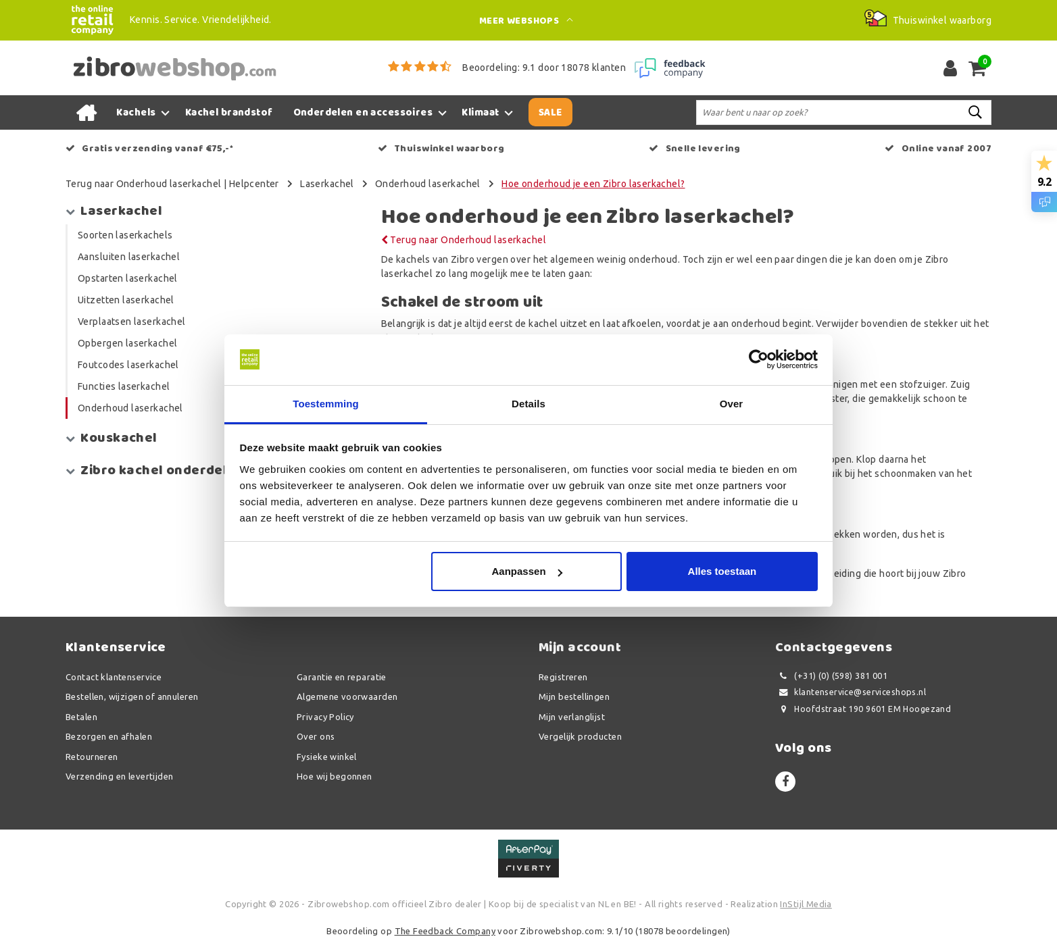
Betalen (81, 716)
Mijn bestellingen (574, 696)
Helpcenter (254, 183)
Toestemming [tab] (326, 403)
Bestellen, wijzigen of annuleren (132, 696)
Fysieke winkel (327, 756)
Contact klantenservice (114, 677)
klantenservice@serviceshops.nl (850, 692)
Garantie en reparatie (342, 677)
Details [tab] (528, 403)
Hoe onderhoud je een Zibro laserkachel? (593, 183)
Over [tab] (731, 403)
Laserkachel (327, 183)
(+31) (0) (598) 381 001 (831, 676)
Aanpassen (527, 572)
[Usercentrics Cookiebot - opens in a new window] (758, 359)
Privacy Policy (325, 716)
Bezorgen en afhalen (109, 736)
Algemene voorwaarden (347, 696)
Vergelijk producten (580, 736)
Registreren (563, 677)
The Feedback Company (445, 931)
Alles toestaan (722, 572)
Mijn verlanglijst (572, 716)
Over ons (316, 736)
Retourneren (92, 756)
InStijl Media (805, 904)
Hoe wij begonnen (334, 776)
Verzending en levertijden (120, 776)
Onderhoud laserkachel (428, 183)
